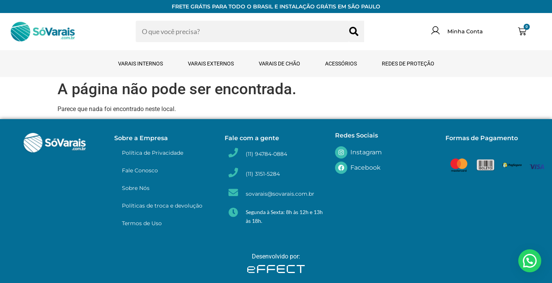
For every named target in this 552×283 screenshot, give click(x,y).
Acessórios (341, 64)
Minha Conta (465, 31)
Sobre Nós (136, 188)
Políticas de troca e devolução (162, 205)
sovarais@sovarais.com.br (280, 193)
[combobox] (242, 31)
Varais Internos (140, 64)
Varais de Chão (279, 64)
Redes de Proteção (408, 64)
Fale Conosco (140, 170)
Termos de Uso (142, 223)
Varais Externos (211, 64)
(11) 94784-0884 (266, 153)
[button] (529, 260)
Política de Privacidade (152, 152)
